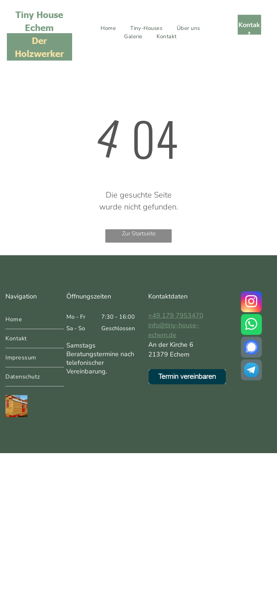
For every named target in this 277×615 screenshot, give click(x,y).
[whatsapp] (251, 325)
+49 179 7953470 (175, 315)
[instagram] (251, 302)
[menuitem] (108, 28)
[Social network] (251, 348)
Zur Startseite (138, 234)
